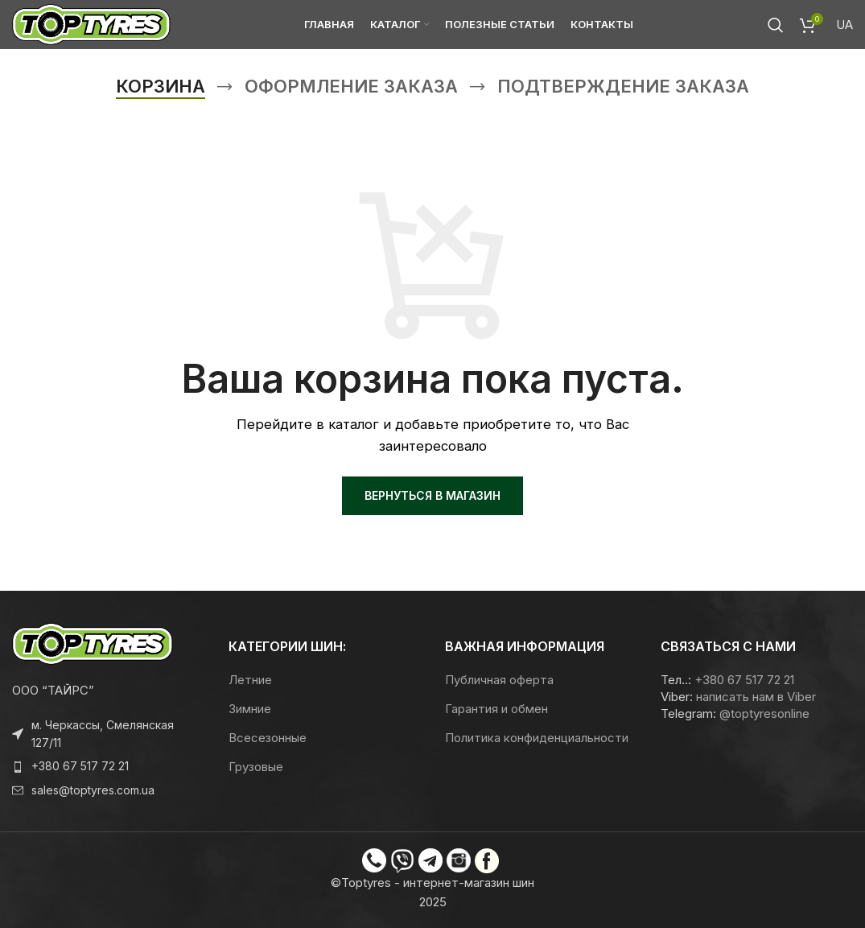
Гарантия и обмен (496, 708)
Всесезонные (268, 737)
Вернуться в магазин (432, 495)
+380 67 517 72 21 (744, 679)
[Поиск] (776, 28)
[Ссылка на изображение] (92, 642)
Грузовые (256, 766)
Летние (250, 679)
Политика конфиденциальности (536, 737)
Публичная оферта (499, 679)
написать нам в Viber (756, 696)
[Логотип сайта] (96, 27)
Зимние (250, 708)
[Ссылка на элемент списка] (108, 766)
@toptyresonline (764, 713)
